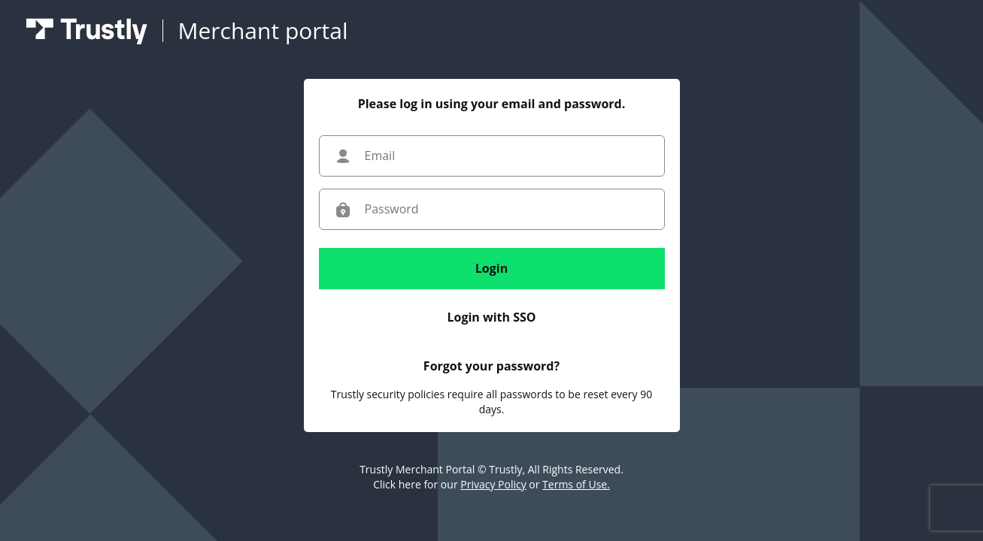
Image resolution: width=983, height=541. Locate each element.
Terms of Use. (576, 484)
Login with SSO (491, 317)
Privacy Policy (493, 484)
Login (491, 268)
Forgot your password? (491, 366)
